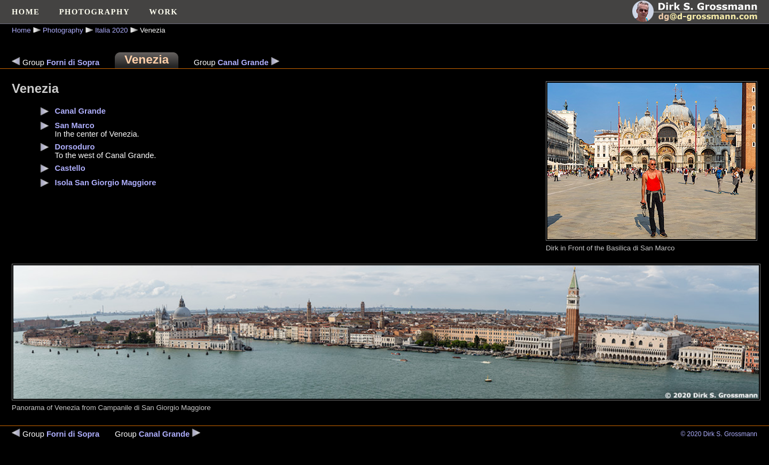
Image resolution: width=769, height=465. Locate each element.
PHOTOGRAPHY (94, 11)
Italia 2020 (111, 30)
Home (21, 30)
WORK (163, 11)
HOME (26, 11)
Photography (63, 30)
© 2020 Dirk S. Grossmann (718, 434)
